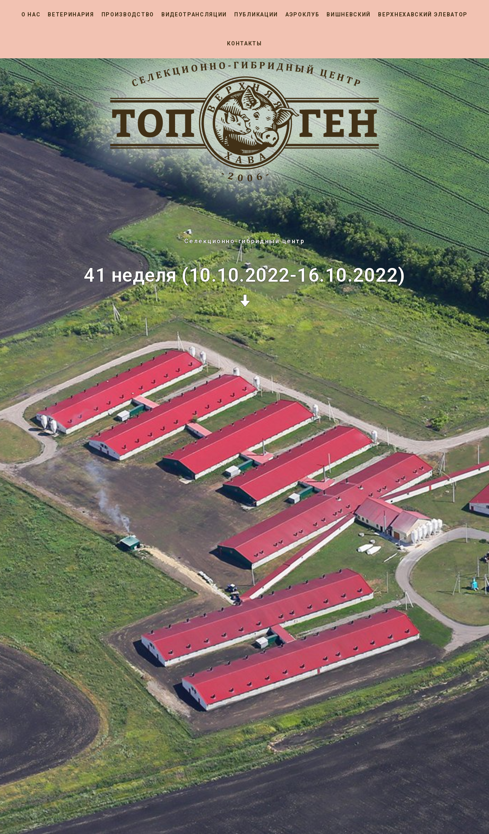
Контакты (244, 43)
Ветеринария (71, 14)
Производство (127, 14)
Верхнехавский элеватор (423, 14)
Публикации (256, 14)
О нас (30, 14)
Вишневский (349, 14)
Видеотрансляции (194, 14)
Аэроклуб (302, 14)
